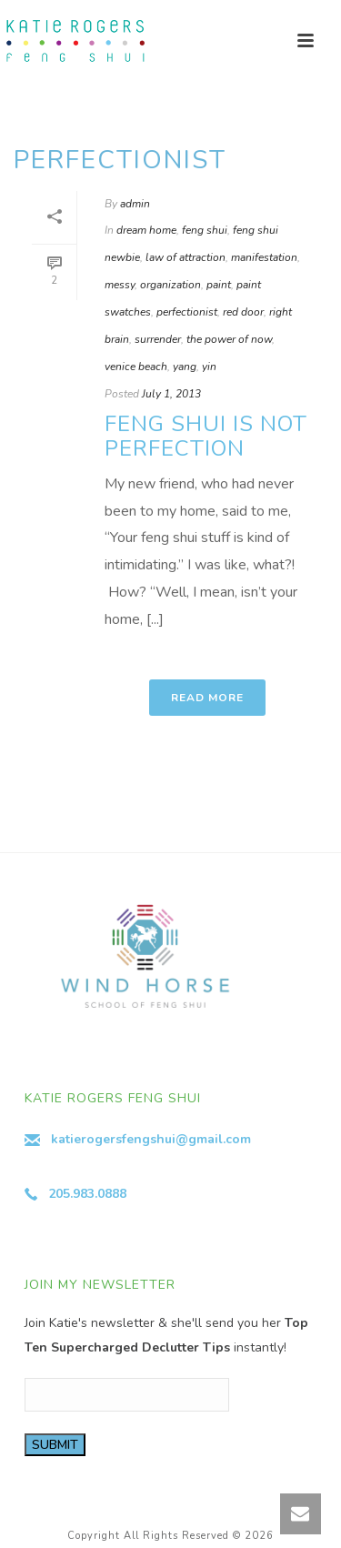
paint (218, 284)
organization (170, 284)
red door (243, 312)
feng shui (204, 230)
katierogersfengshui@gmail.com (151, 1139)
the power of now (229, 339)
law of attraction (185, 257)
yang (184, 366)
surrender (158, 339)
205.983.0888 (87, 1193)
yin (209, 366)
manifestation (264, 257)
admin (135, 203)
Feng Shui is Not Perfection (206, 436)
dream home (146, 230)
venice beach (136, 366)
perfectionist (186, 312)
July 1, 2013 (171, 394)
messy (120, 284)
